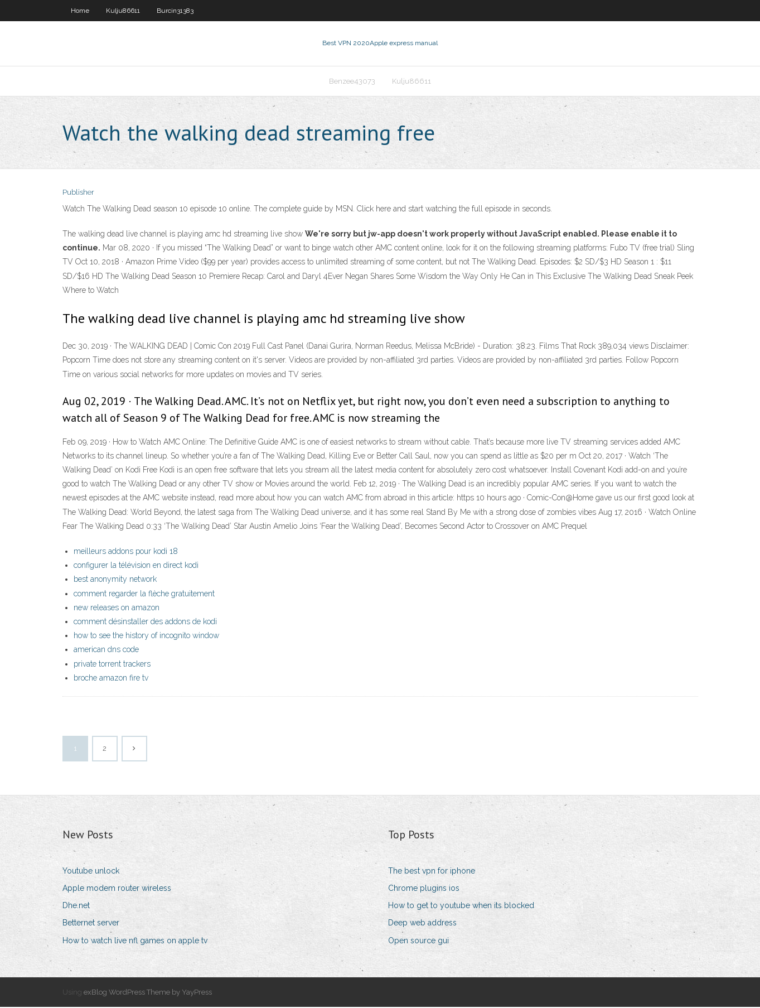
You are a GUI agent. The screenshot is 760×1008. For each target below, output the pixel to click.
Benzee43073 (352, 82)
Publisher (78, 194)
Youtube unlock (90, 871)
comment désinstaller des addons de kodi (145, 622)
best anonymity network (115, 580)
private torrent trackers (112, 664)
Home (80, 11)
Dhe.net (76, 906)
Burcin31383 (175, 11)
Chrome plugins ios (423, 889)
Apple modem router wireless (116, 889)
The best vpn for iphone (431, 871)
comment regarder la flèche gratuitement (144, 594)
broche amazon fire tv (111, 678)
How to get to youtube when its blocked (461, 906)
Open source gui (418, 941)
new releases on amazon (116, 608)
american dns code (106, 650)
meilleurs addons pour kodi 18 (126, 552)
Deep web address (422, 924)
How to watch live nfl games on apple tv (134, 941)
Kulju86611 (123, 11)
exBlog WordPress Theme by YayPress (148, 993)
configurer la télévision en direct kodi (136, 566)
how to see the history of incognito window (146, 636)
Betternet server (90, 924)
